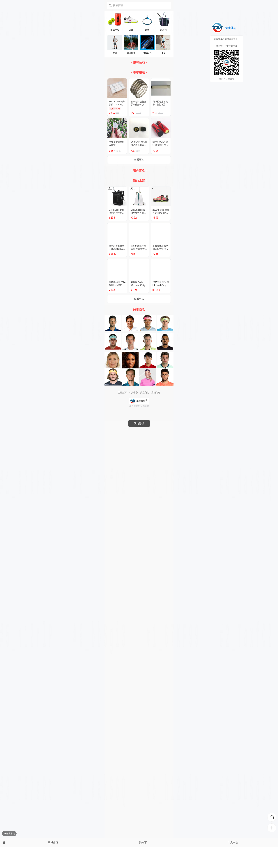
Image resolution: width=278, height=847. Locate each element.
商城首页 (53, 842)
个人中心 (233, 842)
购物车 (143, 842)
